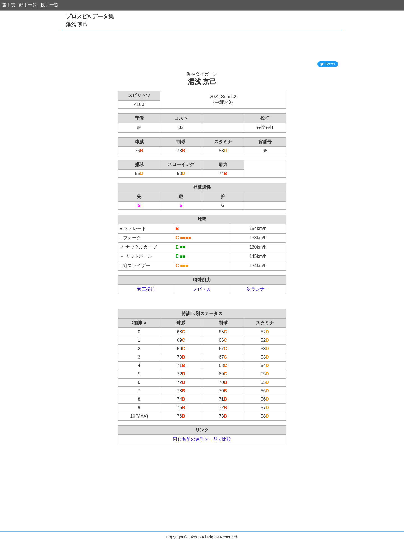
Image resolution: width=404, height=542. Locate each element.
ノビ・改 (202, 289)
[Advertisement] (202, 45)
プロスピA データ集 (90, 16)
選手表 (8, 5)
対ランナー (258, 289)
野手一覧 (28, 5)
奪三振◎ (146, 289)
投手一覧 (49, 5)
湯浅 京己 (77, 24)
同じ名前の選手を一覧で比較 (202, 439)
